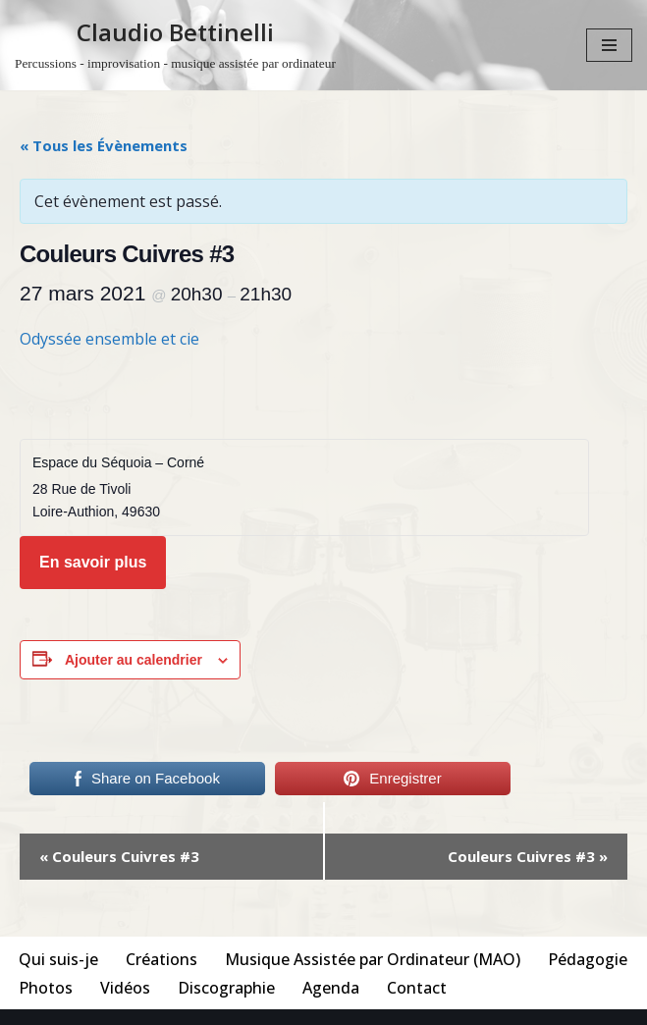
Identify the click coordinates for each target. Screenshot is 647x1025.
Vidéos (125, 987)
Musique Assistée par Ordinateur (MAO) (372, 959)
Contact (417, 987)
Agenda (330, 987)
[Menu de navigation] (609, 45)
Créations (161, 959)
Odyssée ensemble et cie (109, 339)
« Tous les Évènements (104, 145)
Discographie (226, 987)
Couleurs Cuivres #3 (119, 856)
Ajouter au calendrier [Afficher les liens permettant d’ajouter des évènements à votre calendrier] (133, 660)
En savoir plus (92, 562)
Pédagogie (587, 959)
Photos (46, 987)
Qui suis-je (58, 959)
